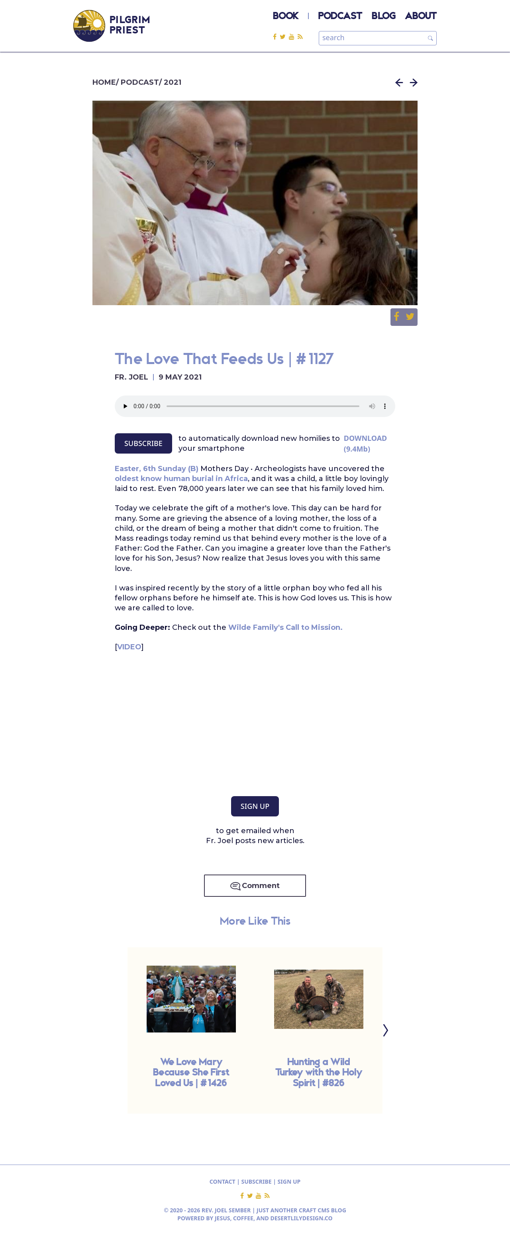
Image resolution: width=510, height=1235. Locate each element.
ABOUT (421, 17)
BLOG (383, 17)
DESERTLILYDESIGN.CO (302, 1218)
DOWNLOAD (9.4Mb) (365, 443)
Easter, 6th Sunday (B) (156, 468)
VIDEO (129, 647)
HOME (104, 82)
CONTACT (222, 1181)
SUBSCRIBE (143, 443)
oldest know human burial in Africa (181, 478)
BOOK (285, 17)
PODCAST (340, 17)
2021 (172, 82)
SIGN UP (255, 806)
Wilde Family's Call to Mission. (285, 627)
